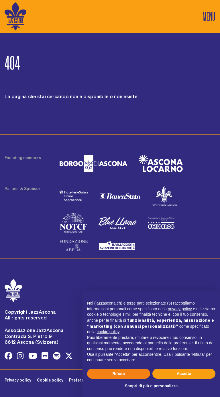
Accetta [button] (184, 373)
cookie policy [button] (108, 331)
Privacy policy (18, 380)
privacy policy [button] (180, 309)
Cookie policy (50, 380)
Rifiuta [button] (118, 373)
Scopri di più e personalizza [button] (151, 386)
